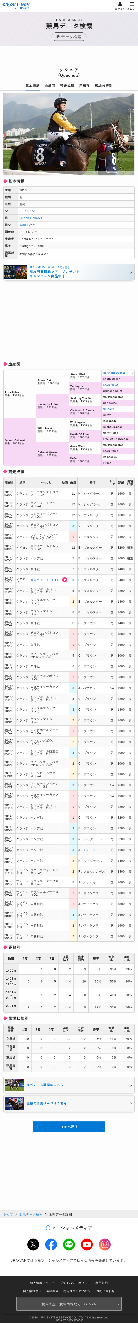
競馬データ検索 (31, 1214)
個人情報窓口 (32, 1291)
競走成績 (67, 85)
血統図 (50, 85)
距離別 (84, 85)
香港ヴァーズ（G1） (45, 580)
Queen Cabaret (30, 218)
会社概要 (52, 1291)
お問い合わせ (105, 1291)
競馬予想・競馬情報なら (69, 1303)
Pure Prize (27, 211)
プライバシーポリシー (75, 1283)
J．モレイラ (87, 850)
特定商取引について (77, 1291)
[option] (68, 134)
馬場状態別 (104, 85)
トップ (8, 1214)
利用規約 (102, 1283)
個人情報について (42, 1283)
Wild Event (27, 225)
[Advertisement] (69, 58)
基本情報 (33, 85)
